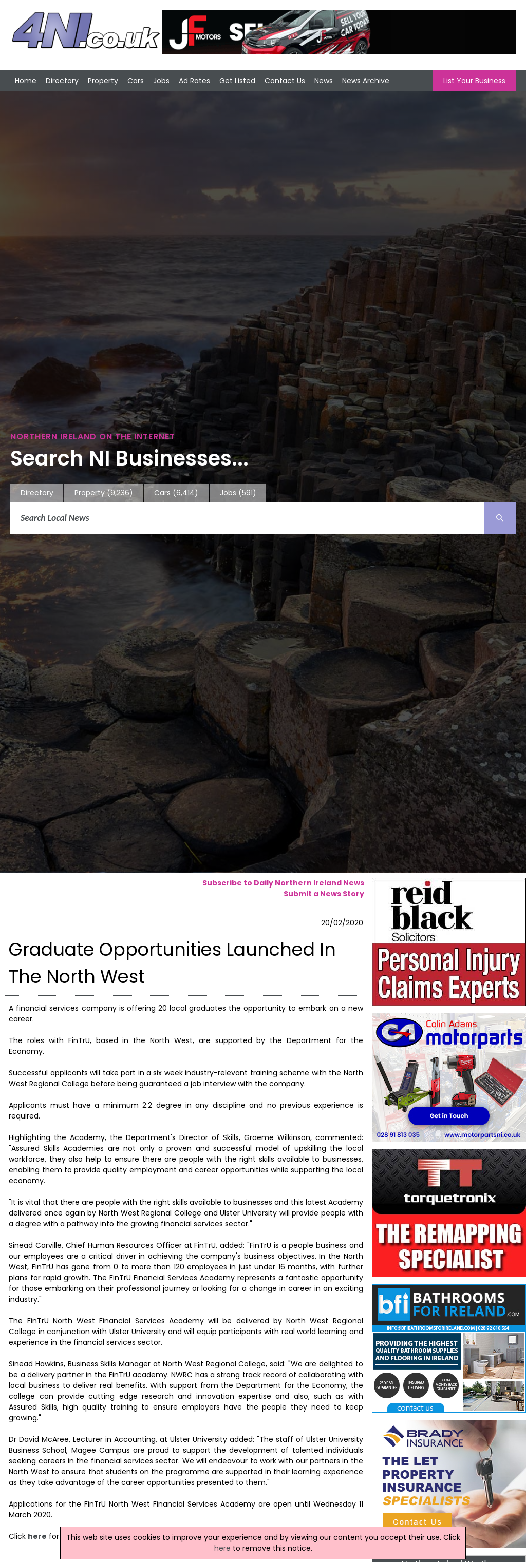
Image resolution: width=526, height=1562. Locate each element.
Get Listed (237, 80)
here (37, 1536)
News (323, 80)
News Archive (365, 80)
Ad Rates (194, 80)
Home (25, 80)
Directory (62, 80)
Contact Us (285, 80)
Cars (135, 80)
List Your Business (474, 80)
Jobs (161, 80)
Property (103, 80)
